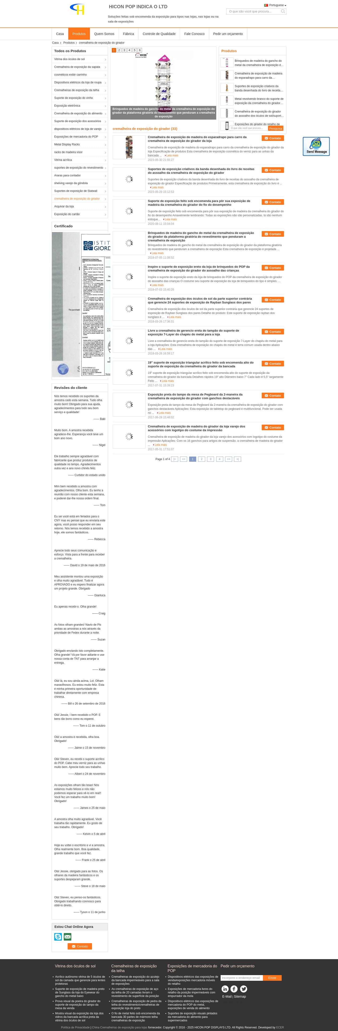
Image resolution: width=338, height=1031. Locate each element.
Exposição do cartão (67, 214)
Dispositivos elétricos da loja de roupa (77, 82)
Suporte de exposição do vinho (73, 98)
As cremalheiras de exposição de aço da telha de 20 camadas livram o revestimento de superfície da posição (135, 992)
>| (237, 459)
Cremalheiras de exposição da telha (76, 90)
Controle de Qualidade (159, 34)
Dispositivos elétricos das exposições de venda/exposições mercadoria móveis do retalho (193, 980)
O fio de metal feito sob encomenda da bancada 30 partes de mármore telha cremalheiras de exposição (135, 1017)
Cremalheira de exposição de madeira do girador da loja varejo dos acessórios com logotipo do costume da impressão (196, 428)
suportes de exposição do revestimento (78, 167)
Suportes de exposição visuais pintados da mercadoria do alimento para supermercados (192, 1017)
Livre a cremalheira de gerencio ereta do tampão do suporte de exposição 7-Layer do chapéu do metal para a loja (193, 332)
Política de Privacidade (75, 1027)
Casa (60, 34)
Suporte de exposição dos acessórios (77, 121)
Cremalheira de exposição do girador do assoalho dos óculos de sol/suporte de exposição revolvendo (259, 114)
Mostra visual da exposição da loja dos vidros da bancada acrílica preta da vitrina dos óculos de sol (79, 1017)
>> (228, 459)
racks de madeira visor (68, 152)
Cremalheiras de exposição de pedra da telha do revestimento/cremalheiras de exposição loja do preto (136, 1005)
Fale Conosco (194, 34)
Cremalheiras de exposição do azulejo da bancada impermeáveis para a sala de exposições (135, 980)
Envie (272, 978)
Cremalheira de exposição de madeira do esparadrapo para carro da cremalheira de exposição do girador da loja (258, 76)
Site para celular (232, 1002)
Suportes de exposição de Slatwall (75, 191)
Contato (275, 138)
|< (174, 459)
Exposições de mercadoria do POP (76, 136)
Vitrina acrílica (63, 160)
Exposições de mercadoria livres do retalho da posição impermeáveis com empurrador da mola (191, 992)
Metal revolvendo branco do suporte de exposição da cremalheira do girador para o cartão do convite (259, 101)
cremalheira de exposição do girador (77, 198)
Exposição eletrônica (67, 105)
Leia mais (172, 155)
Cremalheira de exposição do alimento (78, 113)
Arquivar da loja (64, 206)
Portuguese (276, 5)
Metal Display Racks (67, 144)
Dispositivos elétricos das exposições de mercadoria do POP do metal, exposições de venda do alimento (193, 1005)
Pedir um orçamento (228, 34)
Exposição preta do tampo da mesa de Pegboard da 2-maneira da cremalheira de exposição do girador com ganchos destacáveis (195, 396)
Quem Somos (104, 34)
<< (183, 459)
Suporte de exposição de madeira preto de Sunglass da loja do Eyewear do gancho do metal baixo (79, 992)
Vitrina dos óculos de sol (69, 59)
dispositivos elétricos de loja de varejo (77, 129)
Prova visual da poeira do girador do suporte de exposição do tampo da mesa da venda (77, 1005)
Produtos (79, 34)
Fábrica (128, 34)
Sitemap (240, 996)
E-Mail (227, 996)
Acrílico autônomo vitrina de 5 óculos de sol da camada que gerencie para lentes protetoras (80, 980)
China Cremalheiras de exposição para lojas (119, 1027)
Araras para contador (67, 175)
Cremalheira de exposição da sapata (77, 67)
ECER (280, 1027)
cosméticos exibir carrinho (70, 74)
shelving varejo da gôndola (71, 183)
